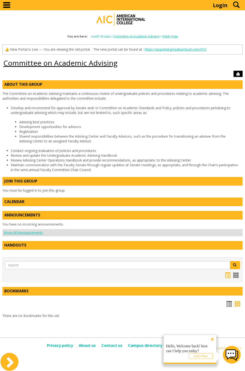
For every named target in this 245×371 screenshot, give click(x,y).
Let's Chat (201, 356)
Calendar (14, 201)
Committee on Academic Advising (136, 36)
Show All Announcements (23, 232)
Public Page (170, 36)
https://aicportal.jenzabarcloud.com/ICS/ (176, 49)
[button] (235, 265)
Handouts (15, 245)
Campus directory (145, 345)
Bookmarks (16, 291)
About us (87, 345)
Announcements (22, 215)
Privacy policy (60, 345)
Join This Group (20, 181)
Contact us (111, 345)
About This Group (23, 84)
